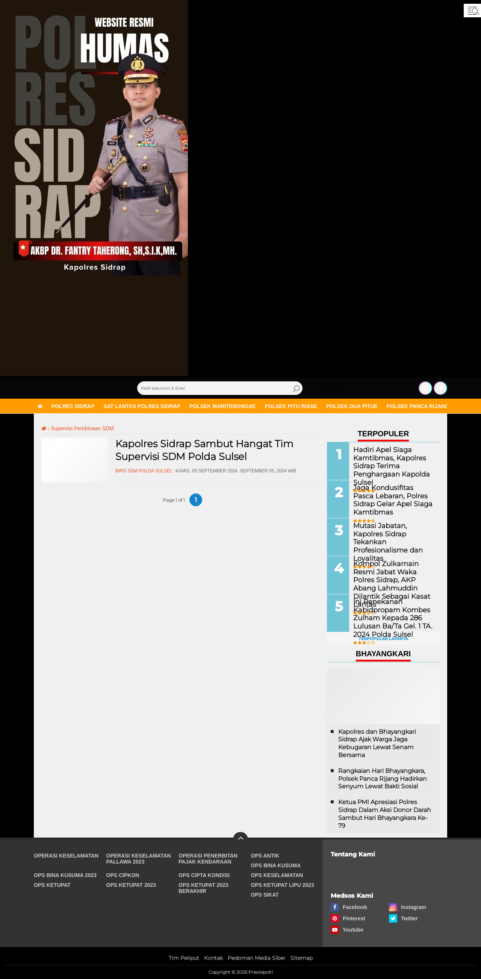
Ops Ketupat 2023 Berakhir (203, 888)
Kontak (213, 958)
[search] (220, 388)
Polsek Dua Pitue (351, 406)
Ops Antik (265, 856)
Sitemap (301, 958)
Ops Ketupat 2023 (131, 885)
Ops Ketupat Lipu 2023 (282, 885)
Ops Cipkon (122, 875)
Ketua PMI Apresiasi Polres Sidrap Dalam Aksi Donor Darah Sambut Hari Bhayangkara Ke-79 (384, 813)
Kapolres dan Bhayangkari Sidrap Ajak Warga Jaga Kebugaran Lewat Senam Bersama (377, 743)
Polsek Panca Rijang (418, 406)
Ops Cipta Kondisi (204, 875)
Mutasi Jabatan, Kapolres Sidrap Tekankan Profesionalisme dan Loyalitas (390, 537)
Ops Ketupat (52, 885)
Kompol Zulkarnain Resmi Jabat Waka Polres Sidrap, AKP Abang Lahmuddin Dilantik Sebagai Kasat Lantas (392, 579)
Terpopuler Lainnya (383, 638)
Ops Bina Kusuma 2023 (65, 875)
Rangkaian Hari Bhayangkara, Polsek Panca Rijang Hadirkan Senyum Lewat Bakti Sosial (382, 778)
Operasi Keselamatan (66, 856)
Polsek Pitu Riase (291, 406)
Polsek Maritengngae (222, 406)
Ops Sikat (265, 895)
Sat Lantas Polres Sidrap (141, 406)
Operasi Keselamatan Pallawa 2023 (138, 859)
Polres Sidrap (72, 406)
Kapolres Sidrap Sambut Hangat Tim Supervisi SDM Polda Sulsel (204, 450)
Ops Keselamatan (277, 875)
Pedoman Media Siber (257, 958)
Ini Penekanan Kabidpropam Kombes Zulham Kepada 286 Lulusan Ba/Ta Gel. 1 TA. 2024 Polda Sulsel (387, 617)
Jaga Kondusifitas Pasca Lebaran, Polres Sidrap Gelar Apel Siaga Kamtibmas (388, 499)
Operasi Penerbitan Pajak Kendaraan (207, 859)
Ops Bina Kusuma (276, 865)
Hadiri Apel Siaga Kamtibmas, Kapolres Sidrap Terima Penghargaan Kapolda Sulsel (386, 465)
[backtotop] (240, 839)
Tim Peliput (184, 958)
